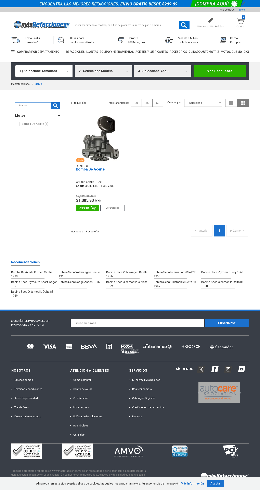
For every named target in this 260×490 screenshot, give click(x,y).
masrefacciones (20, 84)
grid (243, 103)
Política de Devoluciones (87, 416)
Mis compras (227, 9)
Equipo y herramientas (117, 51)
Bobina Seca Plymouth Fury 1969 (222, 272)
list (231, 103)
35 (147, 103)
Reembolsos (80, 425)
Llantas (92, 51)
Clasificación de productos (148, 407)
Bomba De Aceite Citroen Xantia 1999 (31, 274)
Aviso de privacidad (26, 398)
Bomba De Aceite (90, 169)
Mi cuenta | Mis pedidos (146, 379)
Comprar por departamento (38, 51)
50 (157, 103)
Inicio (242, 9)
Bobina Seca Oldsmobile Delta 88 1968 (222, 284)
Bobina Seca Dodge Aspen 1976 (79, 282)
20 (136, 103)
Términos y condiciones (28, 389)
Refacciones (75, 51)
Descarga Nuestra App (27, 416)
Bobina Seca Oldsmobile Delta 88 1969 (32, 293)
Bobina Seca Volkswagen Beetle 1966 (126, 274)
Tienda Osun (21, 407)
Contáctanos (80, 398)
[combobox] (44, 71)
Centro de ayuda (82, 389)
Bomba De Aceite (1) (35, 123)
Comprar (87, 208)
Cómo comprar (82, 379)
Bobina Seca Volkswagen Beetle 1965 (79, 274)
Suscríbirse (227, 323)
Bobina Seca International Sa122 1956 (175, 274)
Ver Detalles (112, 207)
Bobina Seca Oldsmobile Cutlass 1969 (126, 284)
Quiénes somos (23, 379)
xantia (38, 84)
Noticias (137, 416)
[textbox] (130, 25)
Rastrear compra (142, 389)
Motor (20, 116)
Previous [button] (197, 392)
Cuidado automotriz (204, 51)
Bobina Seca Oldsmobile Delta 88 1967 (175, 284)
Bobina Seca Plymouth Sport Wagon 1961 (34, 284)
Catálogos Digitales (143, 398)
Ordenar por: (174, 102)
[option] (219, 392)
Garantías (78, 434)
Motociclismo (231, 51)
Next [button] (239, 392)
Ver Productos (219, 71)
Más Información (192, 483)
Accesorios (178, 51)
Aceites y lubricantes (151, 51)
